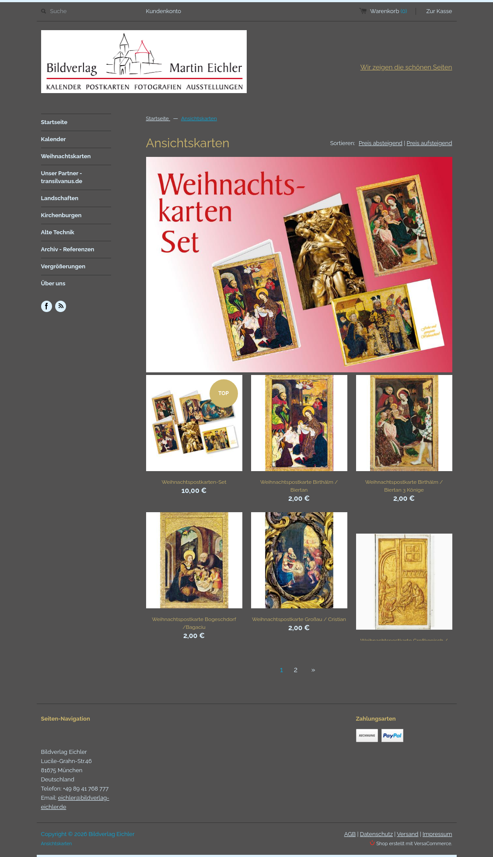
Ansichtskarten (199, 118)
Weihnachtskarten (66, 156)
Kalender (53, 139)
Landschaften (60, 198)
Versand (407, 834)
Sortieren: (342, 143)
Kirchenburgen (61, 215)
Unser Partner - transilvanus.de (62, 177)
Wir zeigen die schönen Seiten (406, 67)
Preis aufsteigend (429, 143)
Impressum (437, 834)
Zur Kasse (439, 11)
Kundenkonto (164, 11)
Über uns (53, 283)
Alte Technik (57, 232)
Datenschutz (376, 834)
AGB (350, 834)
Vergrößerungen (63, 266)
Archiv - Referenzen (67, 249)
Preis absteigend (380, 143)
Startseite (54, 122)
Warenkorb (388, 11)
